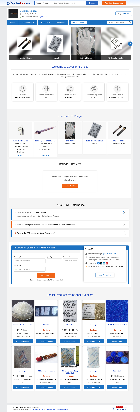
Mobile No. (17, 265)
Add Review (70, 186)
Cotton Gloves (86, 58)
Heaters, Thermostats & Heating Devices (45, 141)
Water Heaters (119, 141)
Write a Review (45, 17)
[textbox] (69, 3)
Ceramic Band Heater (21, 146)
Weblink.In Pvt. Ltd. (38, 409)
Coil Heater (45, 146)
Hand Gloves (70, 141)
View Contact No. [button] (105, 275)
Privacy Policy (60, 280)
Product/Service (19, 257)
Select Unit (66, 257)
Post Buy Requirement (114, 3)
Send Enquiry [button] (79, 22)
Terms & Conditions (63, 409)
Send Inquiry (46, 275)
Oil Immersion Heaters (46, 371)
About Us (45, 22)
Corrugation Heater (45, 144)
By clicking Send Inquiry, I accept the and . (46, 280)
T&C (51, 280)
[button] (124, 13)
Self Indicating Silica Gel (117, 325)
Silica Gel (46, 325)
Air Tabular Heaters (116, 58)
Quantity (49, 257)
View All (20, 155)
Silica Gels (70, 325)
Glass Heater (20, 152)
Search (92, 3)
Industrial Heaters (20, 141)
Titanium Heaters (20, 149)
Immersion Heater (24, 58)
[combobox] (18, 269)
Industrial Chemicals (94, 141)
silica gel (55, 58)
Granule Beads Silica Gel (22, 325)
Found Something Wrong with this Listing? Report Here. (105, 266)
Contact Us (61, 22)
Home (12, 22)
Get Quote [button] (46, 330)
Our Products (28, 22)
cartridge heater (20, 144)
